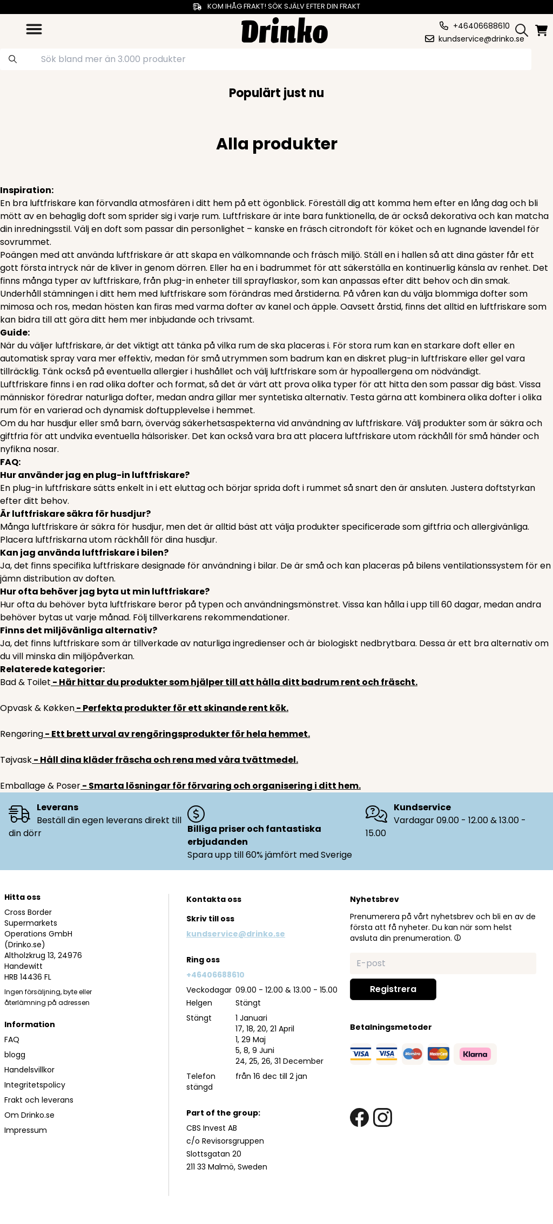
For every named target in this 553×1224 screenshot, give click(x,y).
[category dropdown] (34, 29)
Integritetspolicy (34, 1084)
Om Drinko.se (29, 1115)
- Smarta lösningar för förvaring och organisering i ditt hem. (220, 785)
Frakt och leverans (38, 1100)
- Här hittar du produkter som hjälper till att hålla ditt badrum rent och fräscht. (234, 682)
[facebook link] (359, 1117)
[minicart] (542, 30)
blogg (14, 1054)
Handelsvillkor (29, 1069)
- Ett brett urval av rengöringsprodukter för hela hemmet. (176, 734)
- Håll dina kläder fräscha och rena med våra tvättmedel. (165, 760)
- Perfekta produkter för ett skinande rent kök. (181, 708)
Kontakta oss (213, 899)
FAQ (11, 1039)
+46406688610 (215, 974)
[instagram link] (382, 1117)
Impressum (25, 1130)
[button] (457, 937)
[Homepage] (284, 29)
